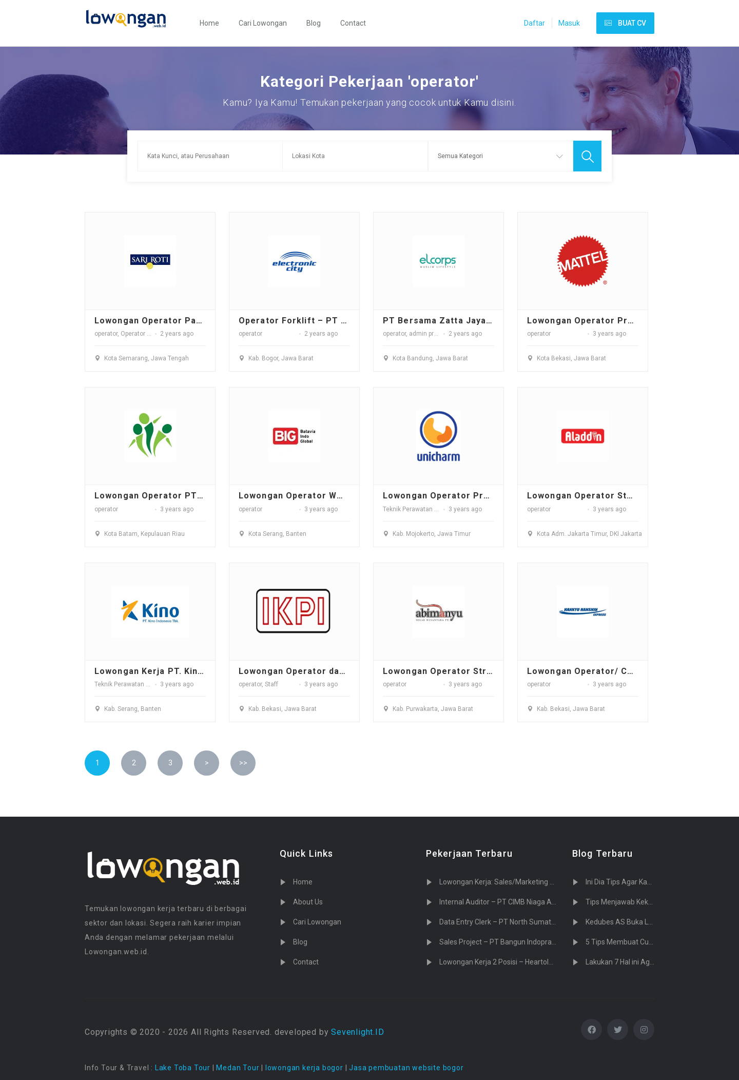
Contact (353, 23)
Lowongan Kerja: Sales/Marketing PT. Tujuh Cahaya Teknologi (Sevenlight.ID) (563, 882)
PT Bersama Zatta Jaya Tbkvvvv (454, 320)
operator (106, 333)
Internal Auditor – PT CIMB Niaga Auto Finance (514, 902)
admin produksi (431, 333)
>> (243, 763)
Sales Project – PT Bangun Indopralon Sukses (513, 942)
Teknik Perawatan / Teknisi (420, 509)
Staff (271, 684)
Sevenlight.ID (357, 1032)
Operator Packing (145, 333)
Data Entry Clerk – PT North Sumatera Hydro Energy (523, 922)
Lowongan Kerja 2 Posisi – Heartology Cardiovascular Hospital (538, 962)
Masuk (569, 23)
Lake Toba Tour (182, 1068)
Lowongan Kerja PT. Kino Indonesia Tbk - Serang (201, 671)
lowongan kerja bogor (304, 1068)
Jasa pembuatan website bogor (406, 1068)
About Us (308, 902)
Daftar (534, 23)
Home (209, 23)
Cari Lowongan (263, 23)
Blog (313, 23)
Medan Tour (237, 1068)
